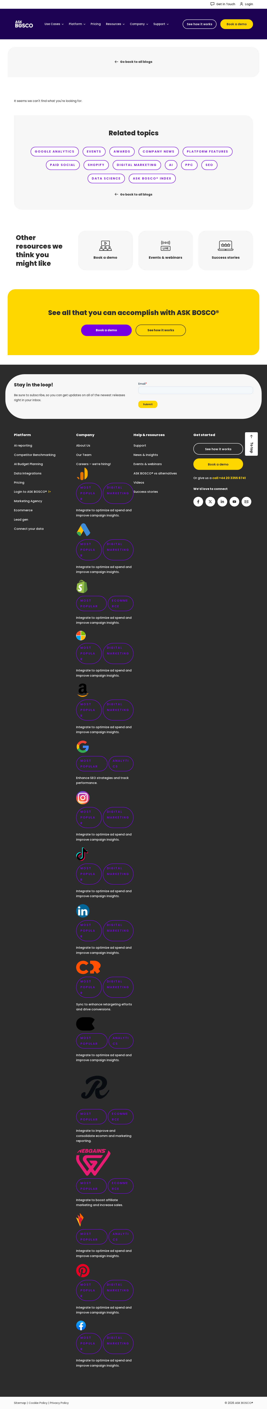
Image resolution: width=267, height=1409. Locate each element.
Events (94, 151)
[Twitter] (210, 502)
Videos (139, 482)
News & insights (146, 455)
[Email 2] (246, 502)
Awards (122, 151)
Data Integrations (28, 473)
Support (140, 445)
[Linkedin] (222, 502)
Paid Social (63, 165)
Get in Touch (225, 4)
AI (171, 165)
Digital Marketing (137, 165)
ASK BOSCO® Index (152, 178)
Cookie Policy (38, 1403)
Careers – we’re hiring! (105, 917)
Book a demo (218, 464)
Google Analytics (55, 151)
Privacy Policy (59, 1403)
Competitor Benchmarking (34, 455)
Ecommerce (23, 510)
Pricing (19, 482)
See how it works (218, 449)
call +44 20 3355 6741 (229, 478)
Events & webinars (148, 464)
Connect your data (29, 529)
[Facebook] (198, 502)
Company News (159, 151)
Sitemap (20, 1403)
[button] (200, 24)
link (105, 905)
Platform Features (207, 151)
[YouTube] (234, 502)
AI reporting (23, 445)
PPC (189, 165)
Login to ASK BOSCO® (30, 492)
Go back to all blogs (136, 62)
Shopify (96, 165)
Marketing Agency (28, 501)
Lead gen (21, 519)
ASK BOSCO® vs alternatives (155, 473)
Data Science (106, 178)
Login (249, 4)
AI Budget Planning (28, 464)
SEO (209, 165)
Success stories (146, 492)
